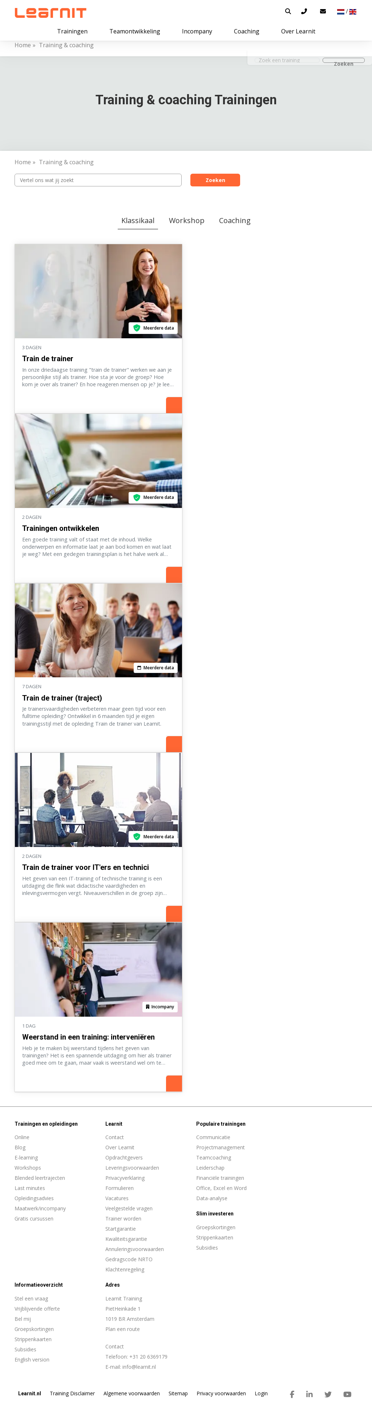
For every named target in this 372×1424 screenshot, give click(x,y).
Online (22, 1137)
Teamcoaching (213, 1157)
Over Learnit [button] (298, 31)
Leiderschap (210, 1167)
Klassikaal (137, 220)
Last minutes (30, 1188)
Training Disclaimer (72, 1393)
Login (261, 1393)
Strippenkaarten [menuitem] (214, 1237)
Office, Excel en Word (221, 1188)
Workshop (187, 220)
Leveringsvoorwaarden (132, 1167)
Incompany (197, 31)
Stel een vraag (31, 1298)
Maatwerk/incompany (40, 1208)
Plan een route (122, 1329)
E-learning (26, 1157)
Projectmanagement (220, 1147)
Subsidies (25, 1349)
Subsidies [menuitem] (207, 1247)
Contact (114, 1137)
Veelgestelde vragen (129, 1208)
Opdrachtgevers (124, 1157)
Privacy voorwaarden (221, 1393)
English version (32, 1359)
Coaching (235, 220)
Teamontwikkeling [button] (134, 31)
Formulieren (119, 1188)
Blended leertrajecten (40, 1177)
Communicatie (213, 1137)
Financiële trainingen (220, 1177)
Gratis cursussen (34, 1218)
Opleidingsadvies (34, 1198)
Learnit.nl (29, 1393)
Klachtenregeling (124, 1269)
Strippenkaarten (33, 1339)
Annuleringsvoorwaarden (134, 1249)
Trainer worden (123, 1218)
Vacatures (117, 1198)
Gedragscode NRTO (129, 1259)
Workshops (28, 1167)
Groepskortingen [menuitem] (215, 1227)
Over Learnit (119, 1147)
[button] (288, 11)
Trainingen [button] (72, 31)
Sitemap (178, 1393)
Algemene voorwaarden (132, 1393)
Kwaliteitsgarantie (126, 1238)
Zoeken (215, 180)
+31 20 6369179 (148, 1356)
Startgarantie (120, 1228)
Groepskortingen (34, 1329)
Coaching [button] (246, 31)
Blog (20, 1147)
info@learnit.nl (139, 1366)
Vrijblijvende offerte (37, 1308)
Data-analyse (211, 1198)
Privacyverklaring (125, 1177)
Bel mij (23, 1318)
